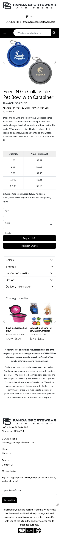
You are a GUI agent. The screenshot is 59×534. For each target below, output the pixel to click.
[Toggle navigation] (5, 33)
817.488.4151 (13, 22)
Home (5, 449)
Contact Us (8, 464)
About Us (6, 453)
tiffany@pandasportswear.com (39, 22)
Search (5, 460)
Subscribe (9, 500)
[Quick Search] (32, 32)
